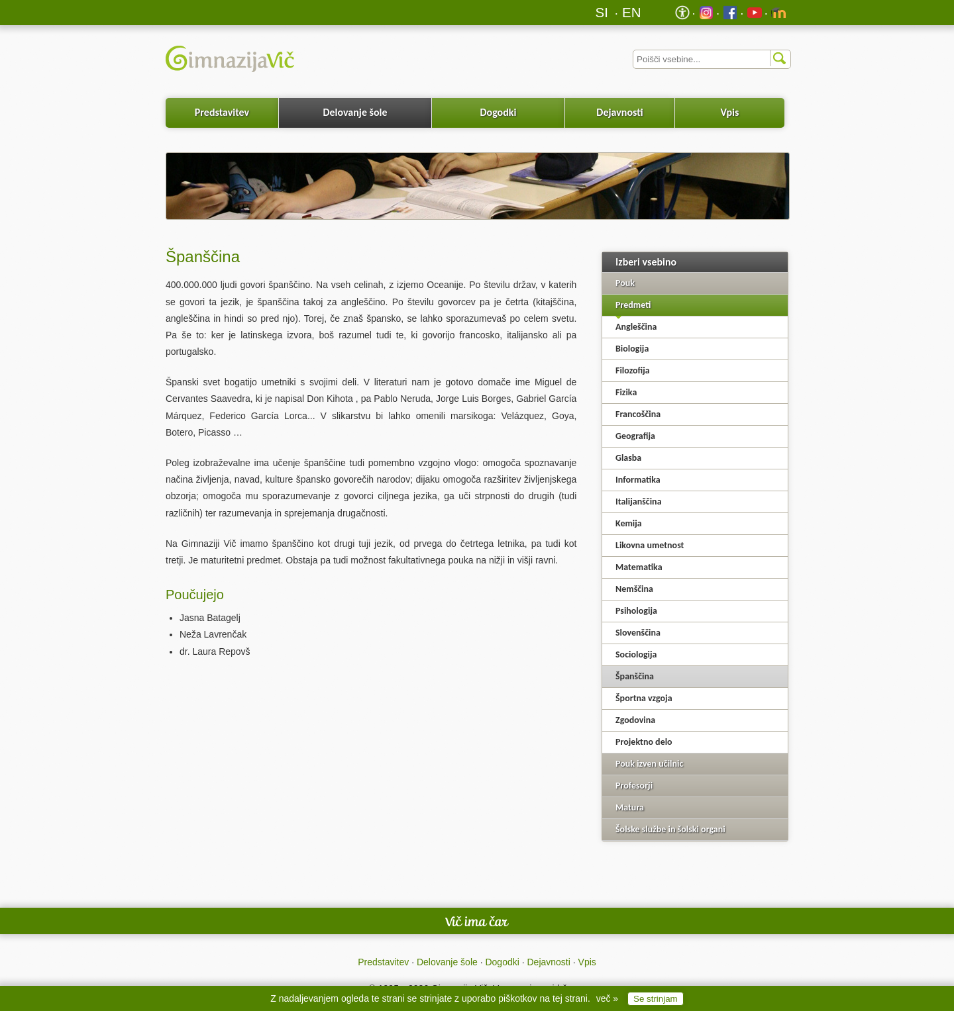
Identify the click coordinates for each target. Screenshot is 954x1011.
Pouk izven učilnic (649, 763)
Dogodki (498, 112)
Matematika (638, 567)
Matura (629, 807)
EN (631, 12)
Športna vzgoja (643, 698)
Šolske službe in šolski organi (670, 829)
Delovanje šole (355, 112)
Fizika (626, 392)
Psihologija (636, 610)
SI (602, 12)
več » (607, 998)
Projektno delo (643, 741)
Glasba (628, 457)
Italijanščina (638, 501)
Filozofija (632, 370)
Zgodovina (635, 720)
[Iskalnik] (712, 59)
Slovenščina (638, 632)
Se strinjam (655, 999)
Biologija (632, 348)
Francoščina (638, 414)
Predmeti (633, 305)
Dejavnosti (619, 112)
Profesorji (634, 785)
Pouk (625, 283)
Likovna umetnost (649, 545)
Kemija (628, 523)
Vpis (729, 112)
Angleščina (636, 326)
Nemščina (634, 589)
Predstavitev (222, 112)
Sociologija (636, 654)
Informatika (638, 479)
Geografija (635, 436)
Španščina (634, 676)
